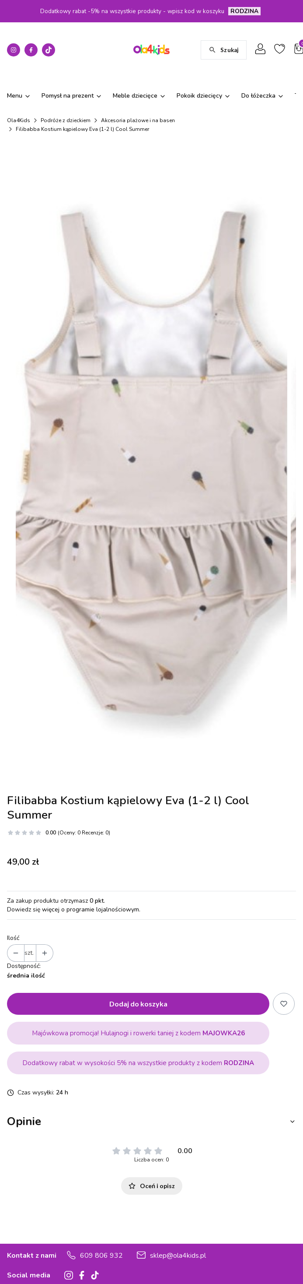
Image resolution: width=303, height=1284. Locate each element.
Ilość (13, 848)
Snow (261, 1260)
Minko (251, 1246)
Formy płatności (29, 1246)
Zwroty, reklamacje (33, 1270)
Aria (214, 1246)
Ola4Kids (18, 120)
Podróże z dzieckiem (66, 120)
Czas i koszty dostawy (37, 1258)
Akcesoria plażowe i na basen (138, 120)
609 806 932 (101, 1166)
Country (238, 1260)
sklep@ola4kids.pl (178, 1166)
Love (286, 1246)
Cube (216, 1260)
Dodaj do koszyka (138, 914)
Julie (269, 1246)
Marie (232, 1246)
